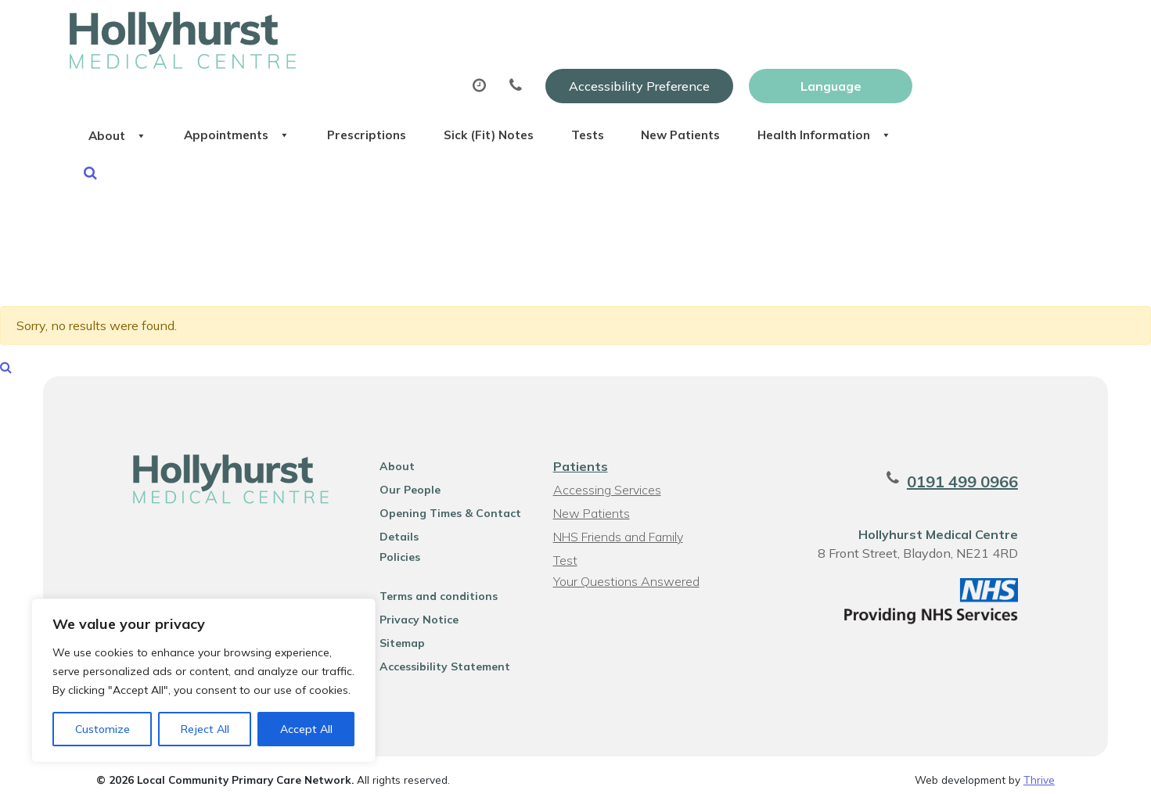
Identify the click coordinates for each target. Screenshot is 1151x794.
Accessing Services (606, 480)
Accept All (306, 729)
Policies (396, 548)
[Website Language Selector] (999, 29)
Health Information (332, 132)
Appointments (425, 77)
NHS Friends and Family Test (617, 529)
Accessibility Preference (808, 29)
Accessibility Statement (441, 657)
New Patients (929, 77)
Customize (102, 729)
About (292, 77)
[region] (203, 680)
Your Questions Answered (625, 572)
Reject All (205, 729)
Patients (579, 457)
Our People (406, 480)
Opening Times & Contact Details (446, 506)
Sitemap (398, 634)
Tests (820, 77)
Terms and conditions (435, 587)
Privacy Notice (415, 610)
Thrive (1039, 770)
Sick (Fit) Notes (707, 77)
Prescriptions (570, 77)
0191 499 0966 (972, 472)
